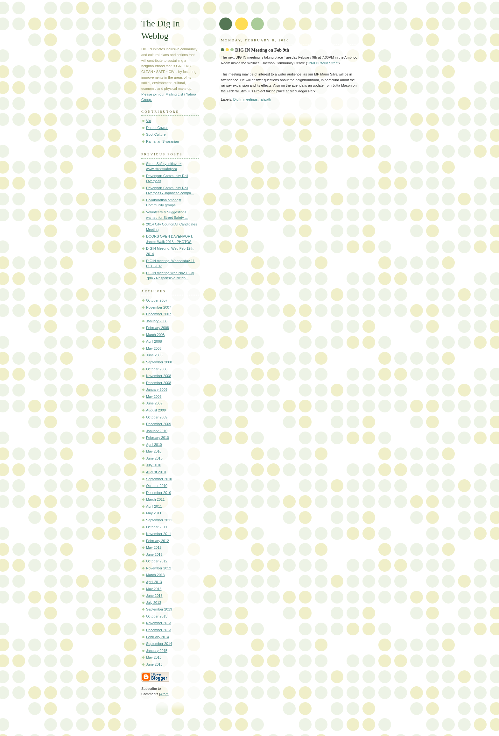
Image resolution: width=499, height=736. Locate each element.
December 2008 (158, 383)
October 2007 (156, 300)
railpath (265, 99)
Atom (164, 694)
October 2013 (156, 616)
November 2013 (158, 623)
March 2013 (155, 575)
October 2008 (156, 369)
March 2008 (155, 335)
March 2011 (155, 499)
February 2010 (157, 437)
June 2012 (154, 554)
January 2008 (156, 321)
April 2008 (154, 341)
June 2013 (154, 595)
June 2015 (154, 664)
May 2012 (154, 547)
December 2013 (158, 630)
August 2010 (156, 472)
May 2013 (154, 589)
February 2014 (157, 637)
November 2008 (158, 376)
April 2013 (154, 582)
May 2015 (154, 657)
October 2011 (156, 527)
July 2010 (153, 465)
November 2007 (158, 307)
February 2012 (157, 541)
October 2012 (156, 561)
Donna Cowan (157, 128)
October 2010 (156, 486)
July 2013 (153, 602)
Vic (148, 121)
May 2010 (154, 451)
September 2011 (159, 520)
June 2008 (154, 355)
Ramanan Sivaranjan (162, 141)
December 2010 (158, 493)
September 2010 (159, 479)
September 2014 (159, 644)
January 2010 (156, 431)
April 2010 (154, 445)
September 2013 (159, 609)
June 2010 (154, 458)
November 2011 (158, 534)
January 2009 (156, 389)
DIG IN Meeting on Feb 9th (262, 50)
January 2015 (156, 651)
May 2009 (154, 396)
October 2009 (156, 417)
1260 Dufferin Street (323, 63)
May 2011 (154, 513)
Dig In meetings (245, 99)
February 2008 (157, 328)
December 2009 (158, 424)
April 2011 (154, 506)
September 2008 (159, 362)
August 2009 (156, 410)
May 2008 (154, 348)
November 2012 (158, 568)
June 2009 (154, 403)
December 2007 (158, 314)
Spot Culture (155, 134)
